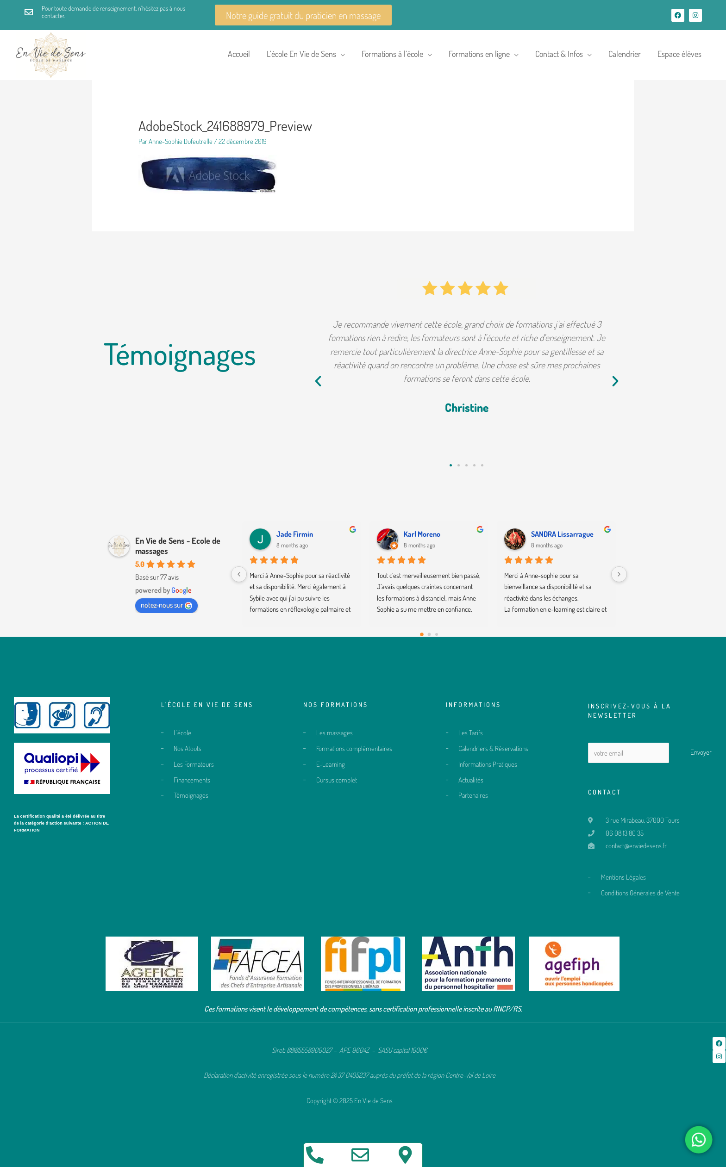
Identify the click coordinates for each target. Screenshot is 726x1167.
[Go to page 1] (429, 634)
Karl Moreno (422, 534)
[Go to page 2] (436, 634)
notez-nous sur (166, 604)
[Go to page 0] (422, 634)
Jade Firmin (294, 534)
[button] (318, 381)
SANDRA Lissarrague (562, 534)
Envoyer (701, 752)
